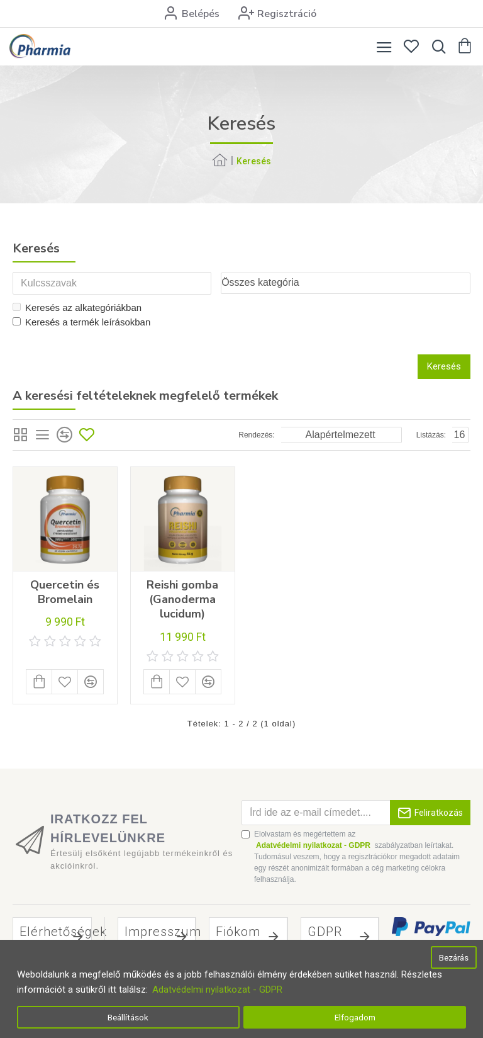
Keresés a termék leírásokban (81, 322)
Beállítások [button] (128, 1017)
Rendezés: (256, 435)
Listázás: (431, 435)
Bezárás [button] (454, 957)
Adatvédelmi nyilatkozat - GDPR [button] (217, 989)
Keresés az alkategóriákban (77, 308)
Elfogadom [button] (355, 1017)
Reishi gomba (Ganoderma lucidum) (182, 600)
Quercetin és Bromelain (64, 592)
